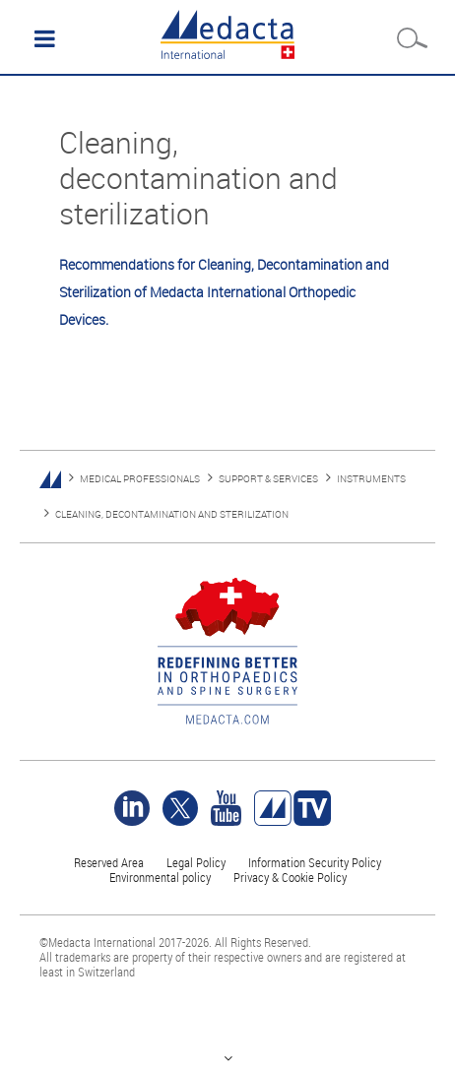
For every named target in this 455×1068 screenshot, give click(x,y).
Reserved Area (109, 862)
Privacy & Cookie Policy (290, 877)
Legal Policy (196, 862)
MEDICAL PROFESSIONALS (140, 478)
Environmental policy (160, 877)
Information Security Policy (314, 862)
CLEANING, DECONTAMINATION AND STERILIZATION (172, 514)
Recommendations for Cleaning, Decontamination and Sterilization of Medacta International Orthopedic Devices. (224, 292)
